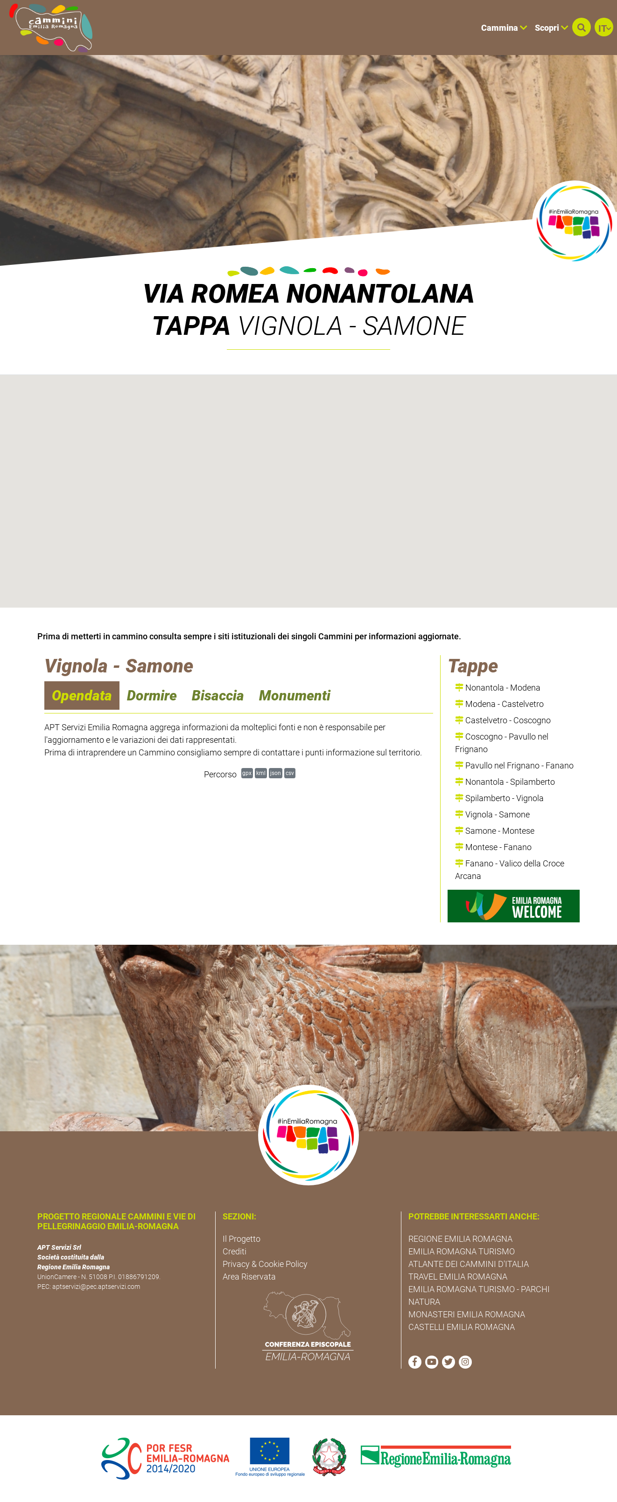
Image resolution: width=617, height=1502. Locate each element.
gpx (247, 772)
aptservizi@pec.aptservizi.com (96, 1286)
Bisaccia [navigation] (218, 695)
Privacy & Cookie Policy (265, 1264)
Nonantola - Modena (497, 687)
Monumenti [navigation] (294, 695)
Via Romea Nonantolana (309, 294)
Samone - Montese (494, 831)
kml (261, 772)
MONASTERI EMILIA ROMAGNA (466, 1314)
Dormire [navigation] (152, 695)
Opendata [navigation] (82, 695)
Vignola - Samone (492, 814)
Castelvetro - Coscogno (503, 720)
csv (290, 772)
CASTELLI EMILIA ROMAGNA (461, 1327)
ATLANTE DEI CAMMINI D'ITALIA (468, 1264)
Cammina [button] (504, 28)
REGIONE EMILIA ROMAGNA (460, 1239)
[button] (581, 27)
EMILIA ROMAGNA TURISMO (461, 1251)
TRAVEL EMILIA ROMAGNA (457, 1276)
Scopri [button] (551, 28)
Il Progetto (241, 1239)
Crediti (234, 1251)
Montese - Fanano (493, 847)
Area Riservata (249, 1276)
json (275, 772)
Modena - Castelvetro (499, 704)
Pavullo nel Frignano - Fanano (514, 765)
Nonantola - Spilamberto (505, 782)
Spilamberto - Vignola (499, 798)
